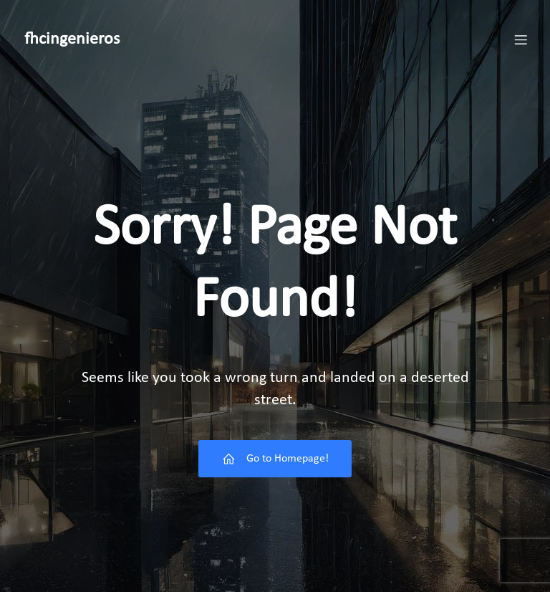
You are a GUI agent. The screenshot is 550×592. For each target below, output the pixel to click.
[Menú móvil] (520, 39)
